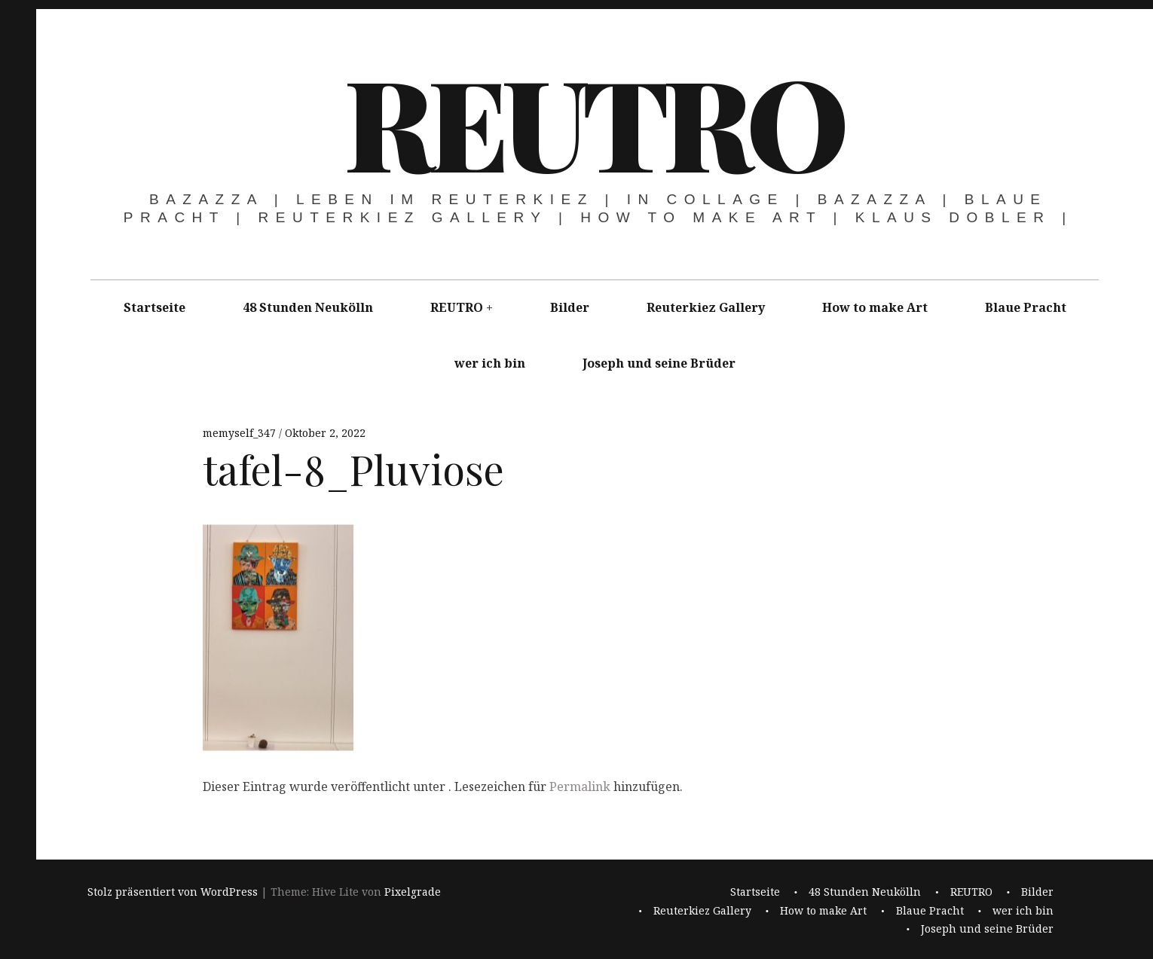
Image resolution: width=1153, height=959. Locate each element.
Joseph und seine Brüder (659, 363)
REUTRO (593, 120)
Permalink (579, 786)
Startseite (154, 307)
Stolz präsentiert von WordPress (172, 892)
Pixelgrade (412, 892)
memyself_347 (241, 433)
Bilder (569, 307)
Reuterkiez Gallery (706, 307)
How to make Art (875, 307)
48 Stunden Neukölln (308, 307)
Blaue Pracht (1025, 307)
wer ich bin (489, 363)
